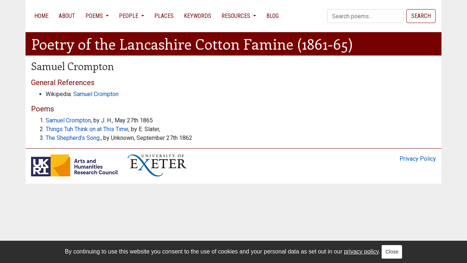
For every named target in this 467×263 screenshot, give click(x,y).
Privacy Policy (418, 158)
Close (391, 252)
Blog (272, 15)
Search (421, 15)
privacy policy (361, 251)
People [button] (129, 15)
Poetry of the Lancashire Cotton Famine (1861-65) (192, 43)
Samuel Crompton (96, 94)
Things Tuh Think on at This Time (87, 129)
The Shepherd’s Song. (73, 137)
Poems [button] (94, 15)
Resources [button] (236, 15)
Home (41, 15)
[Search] (365, 16)
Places (164, 15)
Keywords (197, 15)
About (67, 15)
